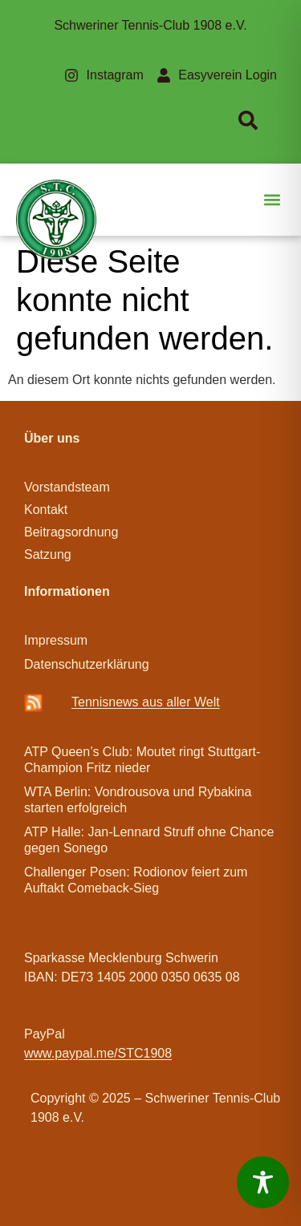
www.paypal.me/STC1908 (98, 1053)
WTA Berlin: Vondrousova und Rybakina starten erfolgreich (137, 800)
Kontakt (45, 509)
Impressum (55, 640)
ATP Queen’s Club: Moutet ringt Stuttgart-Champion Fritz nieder (142, 760)
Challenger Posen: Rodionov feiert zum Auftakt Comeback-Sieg (135, 880)
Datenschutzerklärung (86, 664)
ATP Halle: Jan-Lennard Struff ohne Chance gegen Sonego (149, 840)
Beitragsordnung (73, 532)
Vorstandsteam (67, 487)
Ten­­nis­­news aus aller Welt (145, 702)
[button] (271, 200)
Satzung (47, 554)
